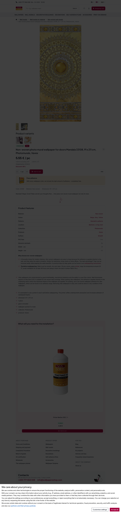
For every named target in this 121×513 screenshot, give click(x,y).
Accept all (114, 510)
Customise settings (100, 510)
